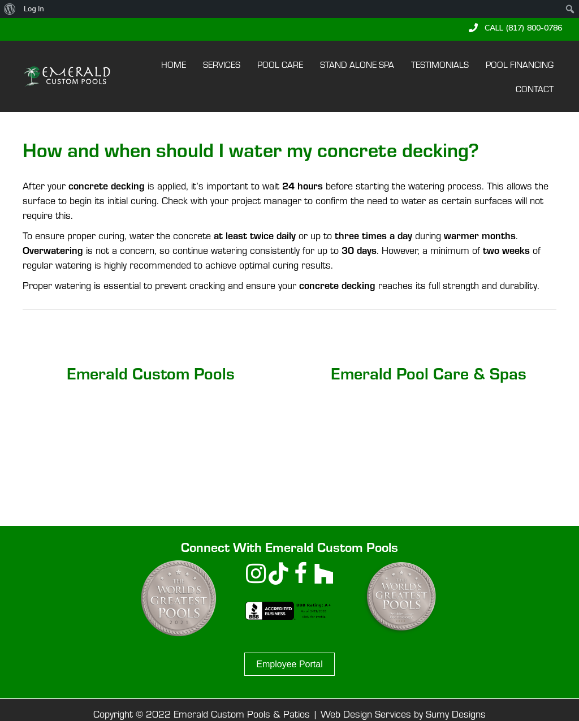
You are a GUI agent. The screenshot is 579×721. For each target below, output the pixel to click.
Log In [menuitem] (34, 9)
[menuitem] (10, 9)
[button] (515, 27)
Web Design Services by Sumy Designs (403, 713)
